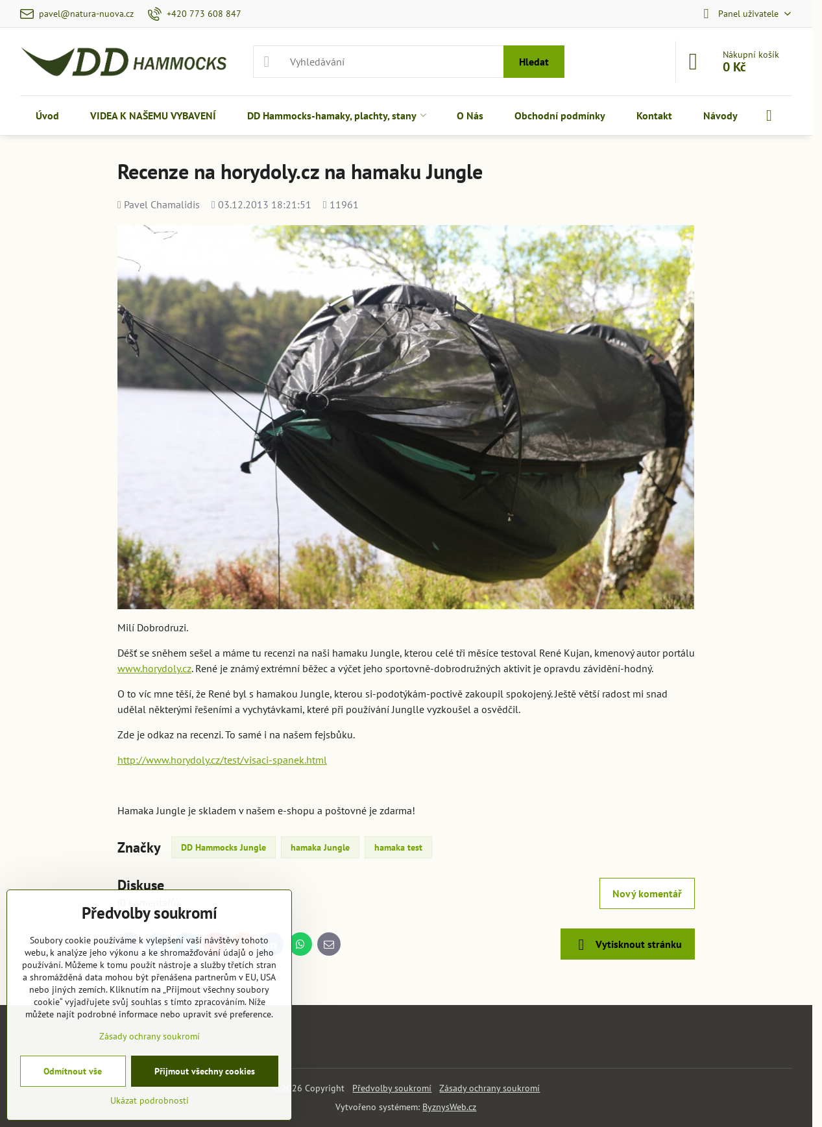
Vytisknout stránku (628, 944)
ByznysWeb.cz (449, 1107)
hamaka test (398, 847)
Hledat (534, 61)
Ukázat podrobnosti (149, 1100)
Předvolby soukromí (391, 1088)
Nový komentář (647, 893)
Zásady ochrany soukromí (489, 1088)
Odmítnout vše (72, 1071)
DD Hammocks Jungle (223, 847)
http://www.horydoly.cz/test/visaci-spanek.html (222, 759)
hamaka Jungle (320, 847)
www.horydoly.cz (154, 668)
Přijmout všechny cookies (204, 1071)
